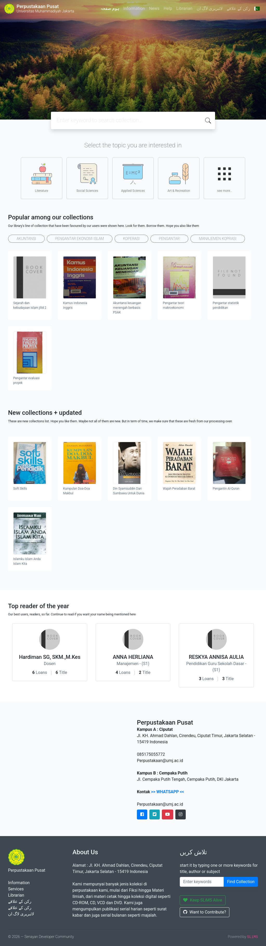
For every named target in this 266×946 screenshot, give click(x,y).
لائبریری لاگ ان (210, 8)
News (154, 8)
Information (134, 8)
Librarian (184, 8)
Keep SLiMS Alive (202, 900)
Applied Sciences (133, 178)
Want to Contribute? (204, 912)
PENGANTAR (169, 239)
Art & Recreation (179, 178)
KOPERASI (131, 239)
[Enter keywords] (202, 882)
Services (16, 888)
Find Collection (241, 881)
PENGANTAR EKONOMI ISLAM (79, 239)
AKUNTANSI (26, 239)
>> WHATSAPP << (167, 791)
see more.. (224, 178)
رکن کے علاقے (238, 8)
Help (168, 8)
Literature (41, 178)
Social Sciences (87, 178)
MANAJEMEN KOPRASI (217, 239)
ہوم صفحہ (110, 8)
